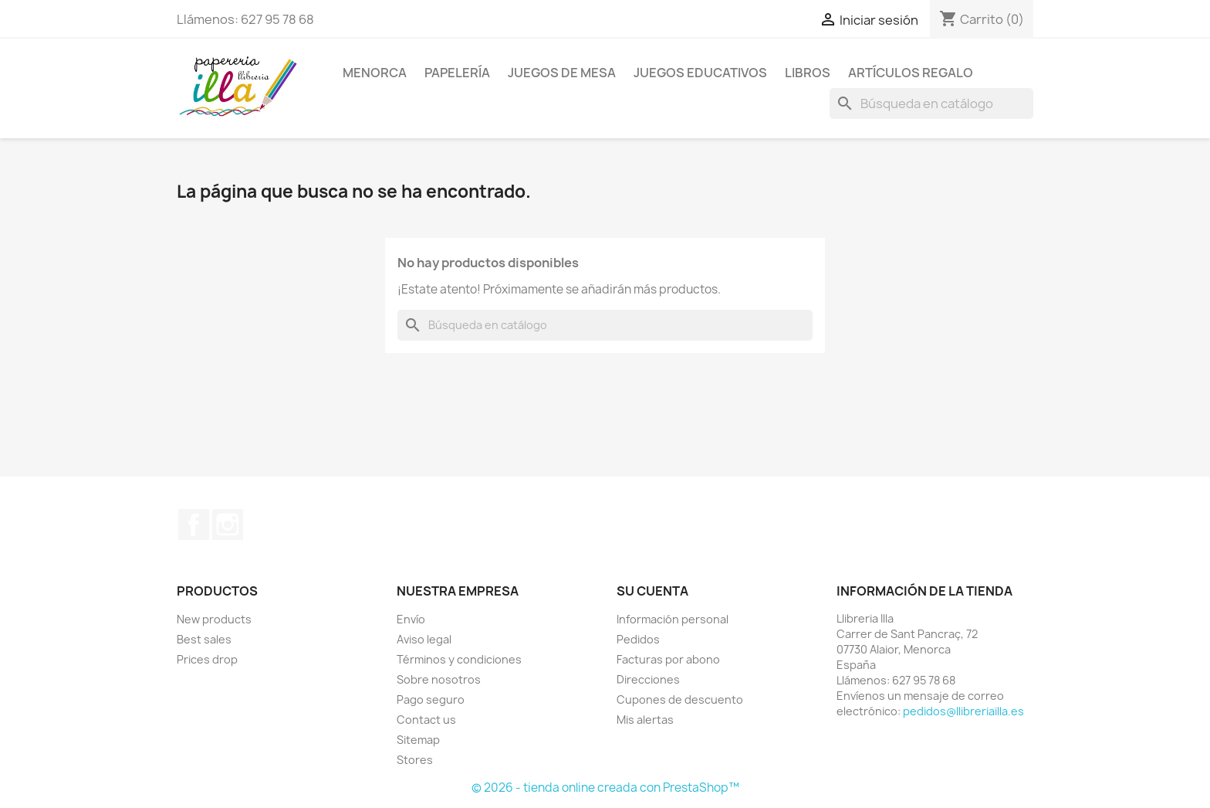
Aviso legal (424, 639)
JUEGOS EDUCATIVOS (700, 72)
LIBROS (807, 72)
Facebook (193, 524)
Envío (411, 619)
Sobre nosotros (439, 679)
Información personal (672, 619)
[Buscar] (931, 103)
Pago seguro (431, 699)
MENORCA (375, 72)
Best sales (204, 639)
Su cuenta (652, 590)
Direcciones (648, 679)
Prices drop (207, 659)
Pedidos (638, 639)
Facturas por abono (668, 659)
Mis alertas (645, 719)
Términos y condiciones (459, 659)
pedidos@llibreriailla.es (963, 711)
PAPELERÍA (457, 72)
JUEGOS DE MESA (562, 72)
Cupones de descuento (680, 699)
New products (214, 619)
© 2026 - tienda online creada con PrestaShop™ (605, 787)
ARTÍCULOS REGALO (910, 72)
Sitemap (418, 739)
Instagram (227, 524)
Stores (415, 759)
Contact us (426, 719)
